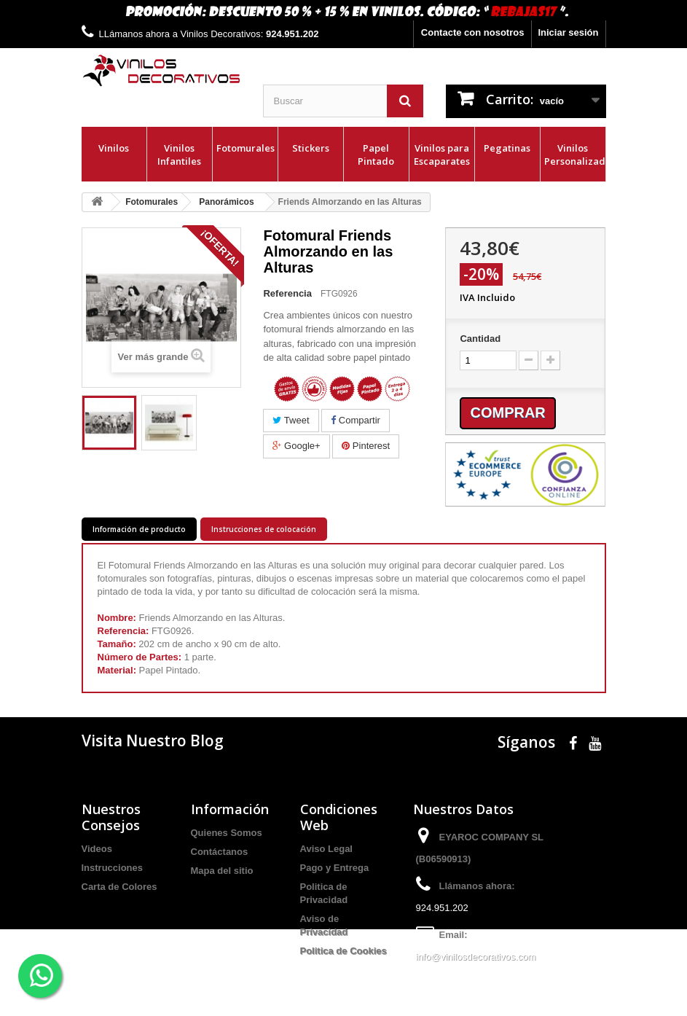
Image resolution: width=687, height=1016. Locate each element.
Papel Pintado (376, 154)
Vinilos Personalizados (574, 154)
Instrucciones (113, 867)
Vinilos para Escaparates (442, 154)
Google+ (296, 445)
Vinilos (113, 148)
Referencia (287, 293)
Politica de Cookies (343, 950)
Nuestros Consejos (111, 817)
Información (230, 809)
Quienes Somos (226, 832)
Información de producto (139, 529)
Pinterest (366, 445)
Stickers (310, 148)
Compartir (355, 420)
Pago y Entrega (334, 867)
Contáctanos (219, 851)
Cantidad (480, 338)
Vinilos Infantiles (179, 154)
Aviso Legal (326, 848)
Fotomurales (245, 148)
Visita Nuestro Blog (153, 740)
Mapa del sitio (222, 870)
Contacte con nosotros (473, 32)
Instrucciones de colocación (263, 529)
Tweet (290, 420)
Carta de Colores (119, 886)
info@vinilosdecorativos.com (476, 956)
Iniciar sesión (568, 32)
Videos (97, 848)
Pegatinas (507, 148)
